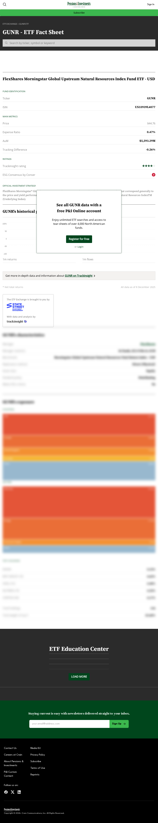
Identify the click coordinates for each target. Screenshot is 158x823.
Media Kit (35, 748)
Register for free (79, 239)
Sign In (150, 4)
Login (80, 246)
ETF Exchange (10, 23)
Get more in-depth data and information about (50, 276)
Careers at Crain (13, 755)
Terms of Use (37, 768)
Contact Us (10, 748)
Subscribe (79, 12)
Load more (79, 676)
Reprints (34, 775)
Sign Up (119, 724)
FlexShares (147, 344)
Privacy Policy (37, 755)
